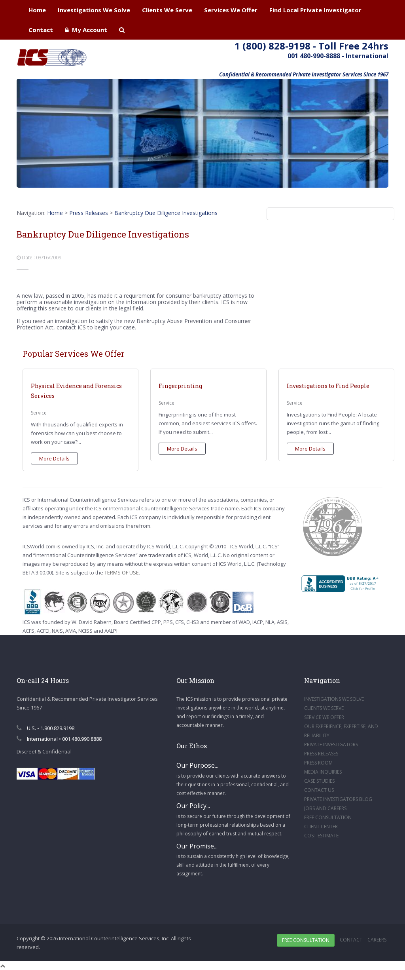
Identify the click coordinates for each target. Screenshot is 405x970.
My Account (86, 30)
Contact (40, 30)
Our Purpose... (197, 765)
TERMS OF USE (121, 572)
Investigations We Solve (94, 10)
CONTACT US (319, 790)
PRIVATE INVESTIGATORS (331, 744)
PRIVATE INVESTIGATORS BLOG (338, 799)
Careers (376, 939)
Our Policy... (193, 805)
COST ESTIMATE (321, 835)
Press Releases (88, 213)
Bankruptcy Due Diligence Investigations (166, 213)
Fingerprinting (180, 386)
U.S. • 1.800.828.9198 (45, 728)
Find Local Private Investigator (315, 10)
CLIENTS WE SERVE (324, 708)
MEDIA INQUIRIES (323, 771)
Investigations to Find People (328, 386)
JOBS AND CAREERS (325, 808)
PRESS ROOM (318, 762)
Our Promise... (197, 846)
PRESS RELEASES (321, 753)
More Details (54, 458)
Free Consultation (305, 940)
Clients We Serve (167, 10)
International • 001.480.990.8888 (59, 738)
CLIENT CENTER (321, 826)
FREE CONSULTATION (328, 817)
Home (37, 10)
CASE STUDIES (319, 781)
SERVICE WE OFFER (324, 717)
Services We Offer (230, 10)
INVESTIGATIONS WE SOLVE (334, 699)
